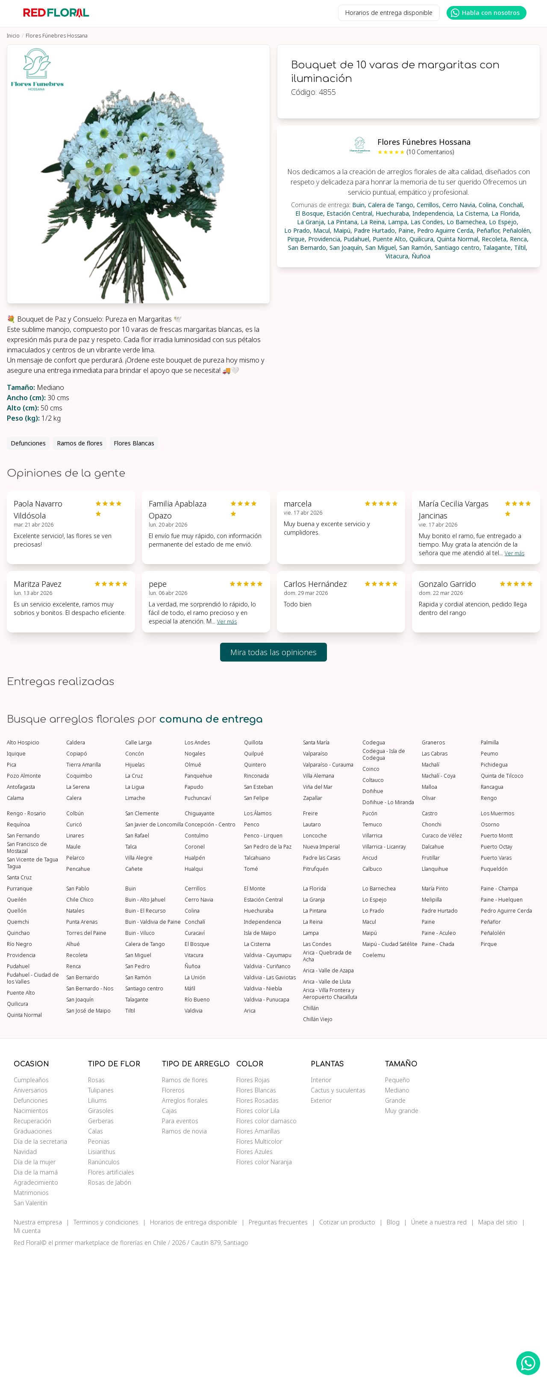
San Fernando (23, 963)
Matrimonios (31, 1321)
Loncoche (315, 963)
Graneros (433, 870)
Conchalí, (511, 205)
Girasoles (101, 1239)
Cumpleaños (31, 1208)
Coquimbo (79, 904)
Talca (131, 975)
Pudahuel (18, 1094)
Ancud (369, 986)
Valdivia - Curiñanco (267, 1094)
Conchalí (195, 1050)
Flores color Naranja (264, 1290)
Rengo (489, 926)
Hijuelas (134, 893)
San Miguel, (381, 247)
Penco (251, 952)
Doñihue (372, 919)
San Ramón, (416, 247)
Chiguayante (200, 941)
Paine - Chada (438, 1072)
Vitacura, (397, 256)
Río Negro (19, 1072)
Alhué (73, 1072)
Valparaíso (315, 881)
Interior (321, 1208)
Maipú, (342, 230)
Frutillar (431, 986)
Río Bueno (197, 1127)
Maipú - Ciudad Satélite (390, 1072)
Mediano (397, 1218)
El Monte (254, 1016)
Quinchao (18, 1061)
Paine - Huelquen (502, 1028)
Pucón (369, 941)
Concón (134, 881)
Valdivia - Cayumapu (267, 1083)
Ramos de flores (80, 443)
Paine (428, 1050)
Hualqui (194, 997)
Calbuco (372, 997)
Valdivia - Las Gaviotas (270, 1105)
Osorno (490, 952)
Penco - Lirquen (263, 963)
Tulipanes (101, 1218)
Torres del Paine (86, 1061)
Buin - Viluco (140, 1061)
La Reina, (373, 222)
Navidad (25, 1280)
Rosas (96, 1208)
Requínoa (18, 952)
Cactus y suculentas (338, 1218)
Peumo (489, 881)
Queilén (16, 1028)
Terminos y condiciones (106, 1350)
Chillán (311, 1136)
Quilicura (17, 1132)
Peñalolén (493, 1061)
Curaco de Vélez (442, 963)
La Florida (314, 1016)
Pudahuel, (357, 239)
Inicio (13, 35)
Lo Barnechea (379, 1016)
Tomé (251, 997)
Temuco (372, 952)
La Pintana (314, 1039)
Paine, (406, 230)
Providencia (21, 1083)
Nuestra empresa (38, 1350)
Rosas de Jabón (109, 1310)
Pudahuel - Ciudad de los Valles (33, 1106)
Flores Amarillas (258, 1259)
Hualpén (195, 986)
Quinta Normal (24, 1143)
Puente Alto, (390, 239)
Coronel (195, 975)
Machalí (430, 893)
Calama (15, 926)
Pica (11, 893)
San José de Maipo (88, 1139)
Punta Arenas (81, 1050)
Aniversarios (30, 1218)
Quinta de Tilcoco (502, 904)
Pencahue (78, 997)
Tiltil (130, 1139)
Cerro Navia (199, 1028)
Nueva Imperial (321, 975)
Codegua (373, 870)
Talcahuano (257, 986)
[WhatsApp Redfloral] (528, 1363)
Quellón (16, 1039)
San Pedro (137, 1094)
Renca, (519, 239)
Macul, (322, 230)
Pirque (489, 1072)
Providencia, (325, 239)
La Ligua (134, 915)
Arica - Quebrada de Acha (327, 1084)
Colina (192, 1039)
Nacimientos (31, 1239)
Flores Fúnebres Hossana (57, 35)
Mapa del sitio (498, 1350)
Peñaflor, (488, 230)
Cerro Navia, (459, 205)
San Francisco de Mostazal (27, 976)
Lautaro (312, 952)
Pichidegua (494, 893)
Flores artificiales (111, 1300)
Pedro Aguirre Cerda (506, 1039)
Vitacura (194, 1083)
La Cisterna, (473, 213)
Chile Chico (80, 1028)
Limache (135, 926)
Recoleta (77, 1083)
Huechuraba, (393, 213)
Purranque (19, 1016)
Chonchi (431, 952)
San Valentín (30, 1331)
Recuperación (32, 1249)
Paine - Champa (499, 1016)
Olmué (193, 893)
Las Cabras (434, 881)
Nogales (195, 881)
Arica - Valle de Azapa (328, 1098)
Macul (369, 1050)
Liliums (97, 1228)
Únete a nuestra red (439, 1350)
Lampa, (398, 222)
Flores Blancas (134, 443)
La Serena (78, 915)
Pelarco (75, 986)
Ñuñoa (421, 256)
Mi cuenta (27, 1359)
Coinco (370, 897)
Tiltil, (520, 247)
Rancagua (492, 915)
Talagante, (497, 247)
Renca (73, 1094)
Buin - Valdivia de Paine (153, 1050)
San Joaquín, (346, 247)
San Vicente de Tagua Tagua (32, 991)
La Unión (195, 1105)
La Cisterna (257, 1072)
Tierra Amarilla (83, 893)
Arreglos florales (185, 1228)
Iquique (16, 881)
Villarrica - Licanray (384, 975)
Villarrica (372, 963)
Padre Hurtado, (375, 230)
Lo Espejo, (503, 222)
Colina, (488, 205)
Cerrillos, (429, 205)
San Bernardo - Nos (89, 1116)
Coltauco (373, 908)
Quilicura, (422, 239)
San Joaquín (80, 1127)
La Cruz (134, 904)
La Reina (313, 1050)
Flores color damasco (266, 1249)
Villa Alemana (318, 904)
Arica (250, 1139)
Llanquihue (435, 997)
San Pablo (77, 1016)
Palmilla (490, 870)
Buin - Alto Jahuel (145, 1028)
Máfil (190, 1116)
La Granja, (311, 222)
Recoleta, (495, 239)
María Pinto (435, 1016)
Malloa (429, 915)
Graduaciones (33, 1259)
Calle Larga (138, 870)
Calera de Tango (145, 1072)
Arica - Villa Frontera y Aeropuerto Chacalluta (330, 1122)
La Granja (314, 1028)
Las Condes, (428, 222)
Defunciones (28, 443)
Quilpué (254, 881)
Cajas (169, 1239)
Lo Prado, (298, 230)
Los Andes (197, 870)
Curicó (74, 952)
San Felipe (256, 926)
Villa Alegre (139, 986)
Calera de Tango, (391, 205)
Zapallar (312, 926)
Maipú (369, 1061)
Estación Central (263, 1028)
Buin (130, 1016)
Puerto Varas (496, 986)
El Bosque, (310, 213)
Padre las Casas (321, 986)
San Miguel (138, 1083)
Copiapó (76, 881)
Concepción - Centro (210, 952)
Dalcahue (433, 975)
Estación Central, (350, 213)
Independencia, (433, 213)
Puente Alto (21, 1121)
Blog (393, 1350)
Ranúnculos (104, 1290)
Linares (75, 963)
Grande (395, 1228)
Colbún (75, 941)
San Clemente (142, 941)
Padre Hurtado (440, 1039)
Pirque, (296, 239)
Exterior (321, 1228)
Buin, (359, 205)
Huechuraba (259, 1039)
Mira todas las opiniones (273, 652)
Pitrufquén (316, 997)
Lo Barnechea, (467, 222)
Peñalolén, (517, 230)
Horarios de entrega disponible (388, 13)
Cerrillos (195, 1016)
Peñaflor (491, 1050)
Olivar (429, 926)
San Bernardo (82, 1105)
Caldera (75, 870)
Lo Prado (373, 1039)
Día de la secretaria (40, 1269)
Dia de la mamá (36, 1300)
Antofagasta (21, 915)
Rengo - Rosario (26, 941)
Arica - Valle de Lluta (327, 1110)
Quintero (255, 893)
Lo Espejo (374, 1028)
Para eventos (180, 1249)
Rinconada (256, 904)
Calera (74, 926)
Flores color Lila (257, 1239)
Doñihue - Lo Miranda (388, 930)
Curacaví (195, 1061)
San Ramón (138, 1105)
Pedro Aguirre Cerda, (446, 230)
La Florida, (506, 213)
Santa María (316, 870)
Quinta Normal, (458, 239)
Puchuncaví (198, 926)
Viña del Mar (317, 915)
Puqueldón (494, 997)
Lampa (311, 1061)
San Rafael (137, 963)
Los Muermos (497, 941)
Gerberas (101, 1249)
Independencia (262, 1050)
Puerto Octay (496, 975)
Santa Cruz (19, 1005)
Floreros (173, 1218)
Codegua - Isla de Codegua (383, 883)
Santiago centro (144, 1116)
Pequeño (397, 1208)
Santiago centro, (458, 247)
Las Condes (317, 1072)
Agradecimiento (36, 1310)
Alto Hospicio (23, 870)
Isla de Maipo (260, 1061)
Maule (73, 975)
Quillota (253, 870)
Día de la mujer (35, 1290)
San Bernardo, (308, 247)
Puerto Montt (497, 963)
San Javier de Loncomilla (154, 952)
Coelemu (373, 1083)
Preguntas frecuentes (278, 1350)
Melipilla (432, 1028)
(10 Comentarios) (430, 152)
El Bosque (197, 1072)
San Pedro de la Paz (267, 975)
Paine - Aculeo (439, 1061)
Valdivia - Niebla (263, 1116)
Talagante (136, 1127)
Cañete (134, 997)
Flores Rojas (253, 1208)
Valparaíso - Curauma (328, 893)
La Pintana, (343, 222)
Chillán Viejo (317, 1147)
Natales (75, 1039)
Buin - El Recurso (145, 1039)
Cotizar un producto (347, 1350)
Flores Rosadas (257, 1228)
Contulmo (197, 963)
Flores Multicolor (259, 1269)
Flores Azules (254, 1280)
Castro (430, 941)
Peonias (99, 1269)
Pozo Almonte (24, 904)
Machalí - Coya (439, 904)
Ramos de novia (184, 1259)
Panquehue (198, 904)
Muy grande (401, 1239)
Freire (310, 941)
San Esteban (258, 915)
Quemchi (18, 1050)
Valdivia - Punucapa (266, 1127)
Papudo (194, 915)
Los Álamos (257, 941)
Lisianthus (101, 1280)
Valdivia (194, 1139)
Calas (95, 1259)
